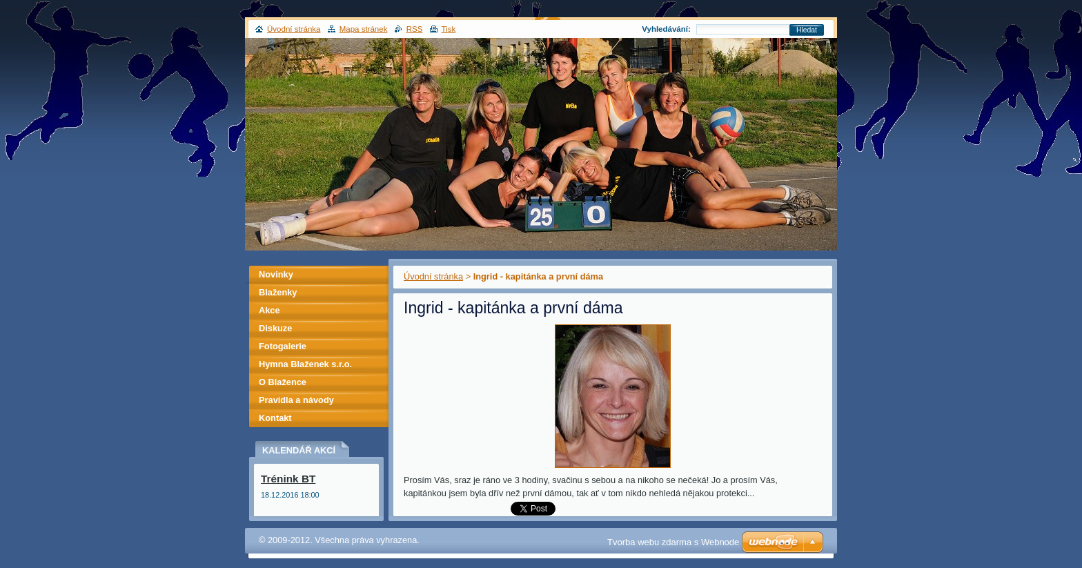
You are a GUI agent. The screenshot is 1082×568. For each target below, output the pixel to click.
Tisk (449, 29)
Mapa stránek (364, 29)
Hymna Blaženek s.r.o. (305, 364)
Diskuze (275, 328)
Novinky (276, 274)
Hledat (806, 30)
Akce (269, 310)
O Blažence (282, 382)
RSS (414, 29)
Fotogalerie (282, 346)
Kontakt (275, 418)
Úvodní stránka (433, 276)
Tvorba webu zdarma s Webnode (673, 542)
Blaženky (278, 292)
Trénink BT (288, 478)
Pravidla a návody (296, 400)
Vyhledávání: (666, 29)
